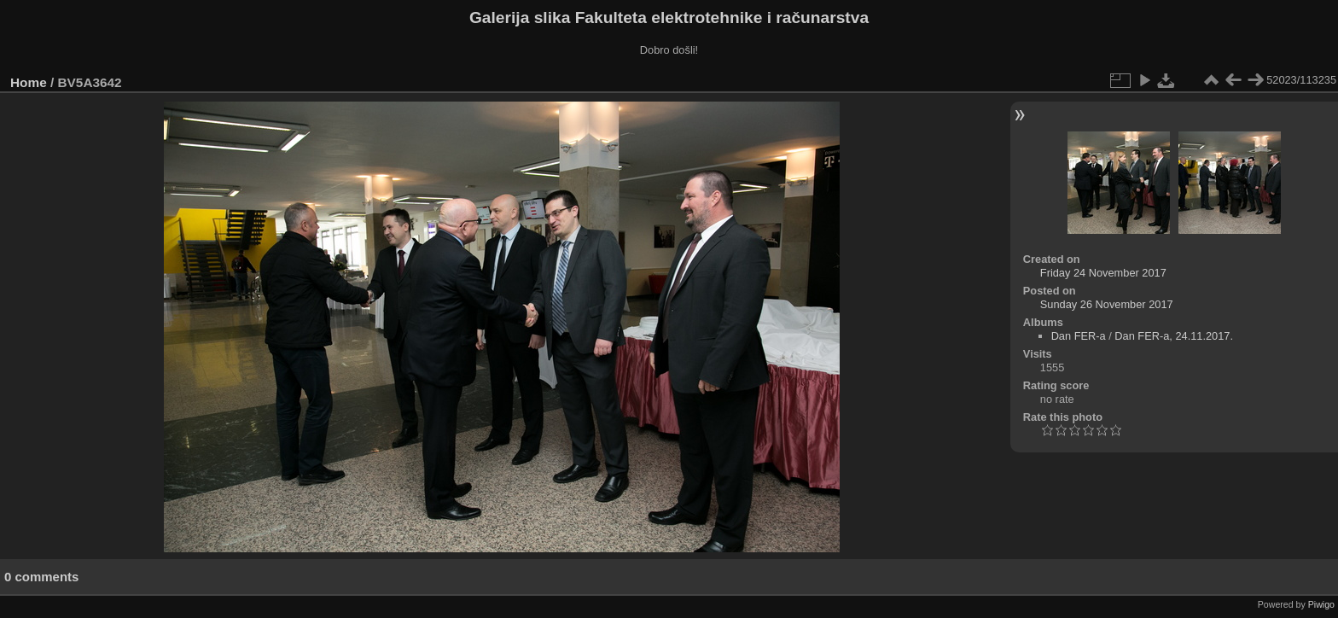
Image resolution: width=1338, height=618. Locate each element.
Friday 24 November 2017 (1103, 272)
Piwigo (1321, 604)
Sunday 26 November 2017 (1106, 304)
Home (28, 82)
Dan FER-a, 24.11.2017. (1173, 335)
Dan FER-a (1078, 335)
